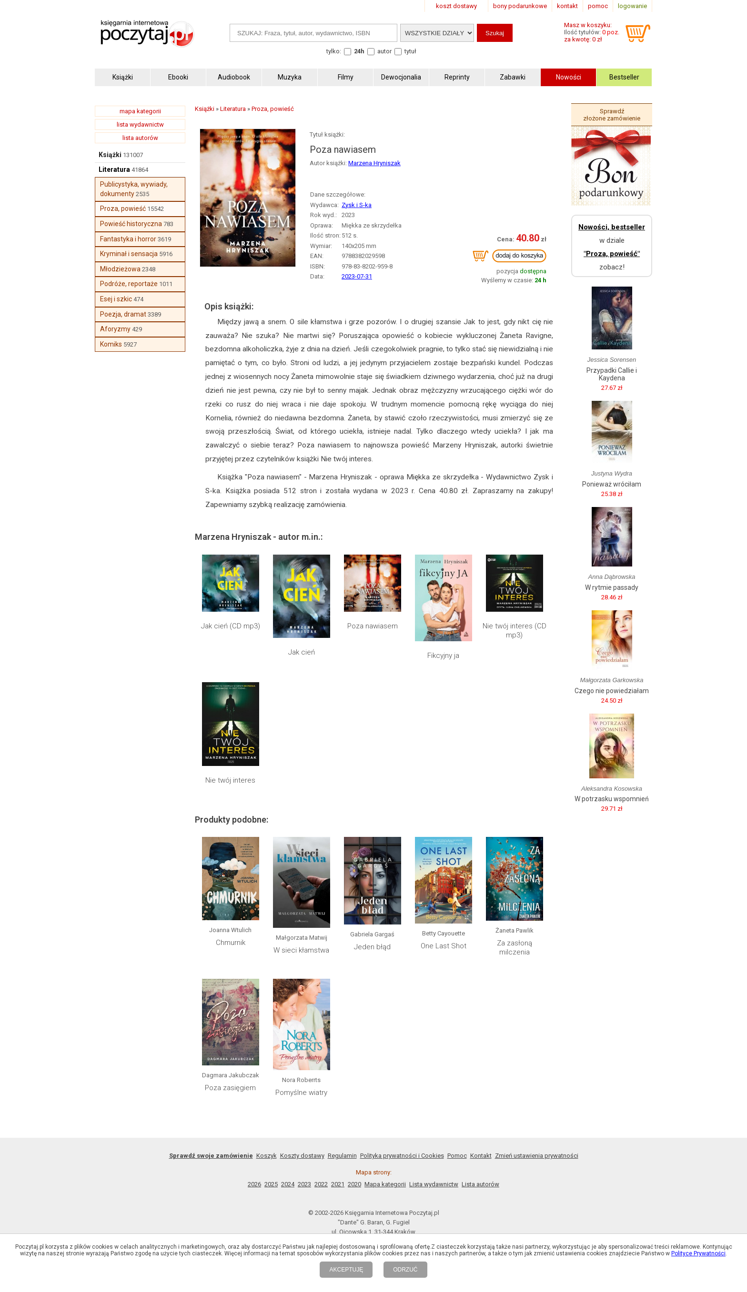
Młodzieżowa (120, 269)
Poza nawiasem (372, 626)
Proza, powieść (123, 208)
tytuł (410, 51)
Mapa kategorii (385, 1184)
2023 (304, 1184)
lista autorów (140, 137)
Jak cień (301, 652)
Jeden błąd (372, 947)
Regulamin (342, 1155)
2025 (271, 1184)
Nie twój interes (230, 780)
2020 (354, 1184)
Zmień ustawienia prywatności (536, 1155)
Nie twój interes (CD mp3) (514, 631)
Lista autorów (480, 1184)
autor (384, 51)
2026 (254, 1184)
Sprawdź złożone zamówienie (611, 115)
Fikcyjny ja (443, 655)
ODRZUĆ (405, 1269)
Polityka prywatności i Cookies (402, 1155)
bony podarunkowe (520, 6)
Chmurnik (230, 942)
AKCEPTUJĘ (346, 1269)
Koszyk (266, 1155)
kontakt (567, 6)
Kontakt (481, 1155)
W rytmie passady (611, 587)
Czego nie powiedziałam (612, 691)
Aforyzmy (115, 329)
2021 (337, 1184)
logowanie (632, 6)
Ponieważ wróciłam (611, 484)
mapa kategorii (140, 111)
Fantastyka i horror (128, 239)
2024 (287, 1184)
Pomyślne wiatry (301, 1092)
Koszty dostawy (302, 1155)
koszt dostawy (456, 6)
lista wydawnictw (140, 124)
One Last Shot (443, 946)
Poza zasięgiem (230, 1087)
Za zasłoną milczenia (514, 948)
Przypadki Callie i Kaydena (611, 374)
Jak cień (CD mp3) (230, 626)
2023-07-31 (357, 276)
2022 (321, 1184)
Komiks (111, 344)
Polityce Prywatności (698, 1253)
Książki (110, 155)
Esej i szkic (116, 299)
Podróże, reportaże (129, 284)
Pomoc (457, 1155)
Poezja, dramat (123, 314)
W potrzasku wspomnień (612, 799)
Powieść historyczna (131, 224)
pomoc (598, 6)
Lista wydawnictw (433, 1184)
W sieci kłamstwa (301, 950)
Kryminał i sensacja (129, 254)
